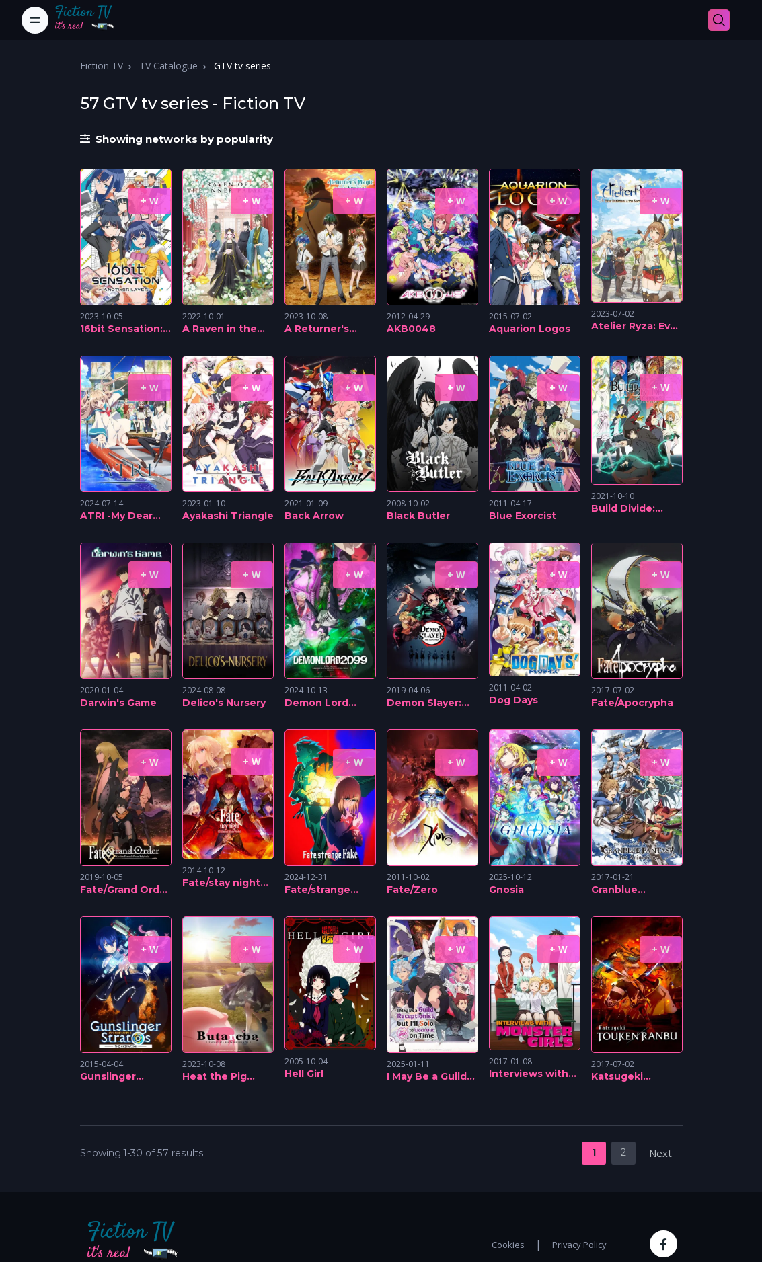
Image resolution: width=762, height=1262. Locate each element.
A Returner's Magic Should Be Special (327, 329)
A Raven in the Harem (219, 329)
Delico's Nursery (224, 703)
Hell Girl (303, 1074)
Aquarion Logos (529, 329)
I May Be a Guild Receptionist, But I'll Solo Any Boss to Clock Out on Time (432, 1077)
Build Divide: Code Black (623, 509)
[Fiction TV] (91, 20)
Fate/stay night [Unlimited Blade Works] (225, 883)
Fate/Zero (412, 889)
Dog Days (513, 700)
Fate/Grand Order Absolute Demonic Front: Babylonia (125, 890)
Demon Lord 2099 (316, 703)
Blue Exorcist (522, 516)
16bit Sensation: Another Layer (121, 329)
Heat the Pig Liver (214, 1077)
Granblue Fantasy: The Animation (624, 890)
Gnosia (506, 889)
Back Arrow (314, 516)
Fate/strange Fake (317, 890)
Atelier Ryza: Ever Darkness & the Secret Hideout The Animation (636, 326)
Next (660, 1153)
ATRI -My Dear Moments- (116, 516)
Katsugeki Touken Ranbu (628, 1077)
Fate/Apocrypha (632, 703)
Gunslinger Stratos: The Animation (112, 1077)
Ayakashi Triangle (228, 516)
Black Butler (418, 516)
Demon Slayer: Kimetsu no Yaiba (431, 703)
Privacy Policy (579, 1244)
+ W (150, 200)
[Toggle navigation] (35, 20)
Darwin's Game (118, 703)
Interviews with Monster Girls (528, 1074)
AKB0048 (411, 329)
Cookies (508, 1244)
